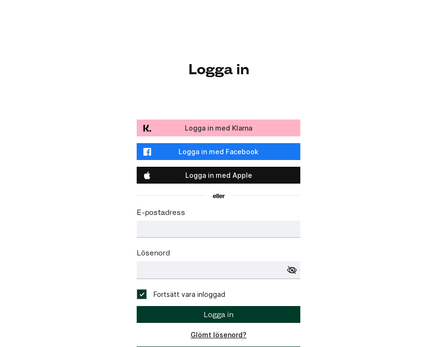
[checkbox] (181, 294)
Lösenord (153, 253)
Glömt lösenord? (218, 335)
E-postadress (161, 212)
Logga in (218, 314)
